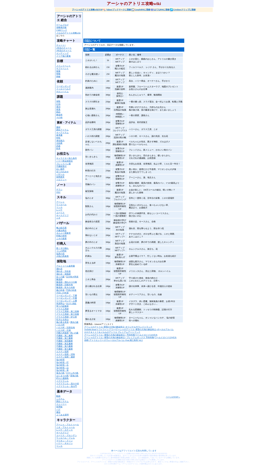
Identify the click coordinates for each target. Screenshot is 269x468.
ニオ (58, 218)
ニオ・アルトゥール (65, 427)
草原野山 (60, 303)
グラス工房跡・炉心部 (66, 317)
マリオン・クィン (64, 441)
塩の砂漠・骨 (62, 370)
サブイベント (62, 68)
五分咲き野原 (72, 277)
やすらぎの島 (72, 373)
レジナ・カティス (64, 430)
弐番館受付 (61, 166)
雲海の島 (74, 376)
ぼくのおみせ (62, 171)
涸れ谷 (59, 269)
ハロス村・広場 (63, 330)
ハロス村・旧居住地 (65, 327)
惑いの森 (74, 333)
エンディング (62, 53)
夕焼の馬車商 (62, 256)
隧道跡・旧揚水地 (64, 284)
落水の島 (60, 373)
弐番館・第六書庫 (64, 346)
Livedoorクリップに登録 (183, 9)
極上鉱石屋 (61, 228)
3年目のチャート (64, 50)
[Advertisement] (145, 26)
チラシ (59, 189)
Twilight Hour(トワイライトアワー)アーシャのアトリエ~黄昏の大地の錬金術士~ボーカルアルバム (129, 329)
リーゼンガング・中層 (66, 298)
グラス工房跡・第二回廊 (67, 311)
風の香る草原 (62, 322)
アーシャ (60, 202)
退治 (58, 106)
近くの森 (60, 277)
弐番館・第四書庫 (64, 341)
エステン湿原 (62, 351)
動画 (58, 396)
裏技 (58, 412)
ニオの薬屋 (61, 238)
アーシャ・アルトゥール (67, 424)
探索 (58, 71)
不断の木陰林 (62, 333)
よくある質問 (62, 415)
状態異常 (60, 177)
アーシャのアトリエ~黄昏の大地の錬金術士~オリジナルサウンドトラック (118, 327)
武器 (58, 146)
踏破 (58, 76)
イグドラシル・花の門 (66, 386)
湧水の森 (74, 322)
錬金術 (59, 115)
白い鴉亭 (60, 169)
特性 (58, 138)
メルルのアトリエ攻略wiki (68, 33)
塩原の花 (60, 253)
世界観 (59, 407)
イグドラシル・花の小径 (67, 383)
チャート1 (61, 45)
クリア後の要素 (63, 56)
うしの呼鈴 (61, 251)
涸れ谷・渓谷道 (63, 271)
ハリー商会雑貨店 (64, 161)
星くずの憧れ (62, 248)
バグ (58, 409)
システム (60, 399)
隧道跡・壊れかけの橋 (66, 282)
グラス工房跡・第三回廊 (67, 314)
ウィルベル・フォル (65, 438)
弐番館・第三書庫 (64, 338)
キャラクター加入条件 (66, 158)
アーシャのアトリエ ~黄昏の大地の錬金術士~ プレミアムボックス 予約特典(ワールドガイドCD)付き (130, 337)
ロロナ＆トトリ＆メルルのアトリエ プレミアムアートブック (112, 332)
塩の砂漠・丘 (62, 365)
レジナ (59, 210)
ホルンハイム (62, 91)
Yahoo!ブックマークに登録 (117, 9)
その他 (59, 117)
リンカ (59, 207)
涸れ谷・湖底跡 (63, 274)
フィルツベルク (63, 89)
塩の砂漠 (60, 359)
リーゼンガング (63, 86)
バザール (60, 174)
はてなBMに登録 (160, 9)
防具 (58, 148)
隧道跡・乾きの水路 (65, 287)
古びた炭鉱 (71, 303)
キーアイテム (62, 132)
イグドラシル (62, 381)
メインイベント (63, 66)
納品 (58, 112)
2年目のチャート (64, 48)
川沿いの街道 (62, 293)
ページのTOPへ (173, 397)
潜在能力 (60, 140)
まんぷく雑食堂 (63, 233)
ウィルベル (61, 204)
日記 (58, 192)
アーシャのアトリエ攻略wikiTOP (87, 9)
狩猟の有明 (61, 236)
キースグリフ (62, 215)
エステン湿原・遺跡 (65, 357)
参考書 (59, 135)
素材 (58, 127)
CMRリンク (61, 30)
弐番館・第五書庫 (64, 343)
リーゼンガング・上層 (66, 301)
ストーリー (61, 404)
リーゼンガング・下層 (66, 295)
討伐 (58, 104)
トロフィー (61, 180)
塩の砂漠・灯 (62, 362)
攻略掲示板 (61, 27)
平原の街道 (71, 290)
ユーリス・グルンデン (66, 435)
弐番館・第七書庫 (64, 349)
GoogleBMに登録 (140, 9)
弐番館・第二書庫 (64, 335)
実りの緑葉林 (62, 306)
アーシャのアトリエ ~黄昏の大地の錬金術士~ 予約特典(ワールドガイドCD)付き (121, 335)
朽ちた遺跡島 (62, 378)
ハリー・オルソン (64, 443)
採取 (58, 101)
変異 (58, 109)
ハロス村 (60, 325)
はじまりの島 (62, 376)
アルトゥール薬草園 (65, 266)
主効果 (59, 143)
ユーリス (60, 212)
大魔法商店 (61, 230)
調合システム (62, 401)
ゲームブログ (62, 25)
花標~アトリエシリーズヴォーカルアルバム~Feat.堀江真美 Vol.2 (113, 340)
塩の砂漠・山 (62, 367)
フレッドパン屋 (63, 164)
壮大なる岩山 (62, 319)
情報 (58, 74)
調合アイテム (62, 130)
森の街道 (60, 290)
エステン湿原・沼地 (65, 354)
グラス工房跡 (62, 309)
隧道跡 (59, 279)
